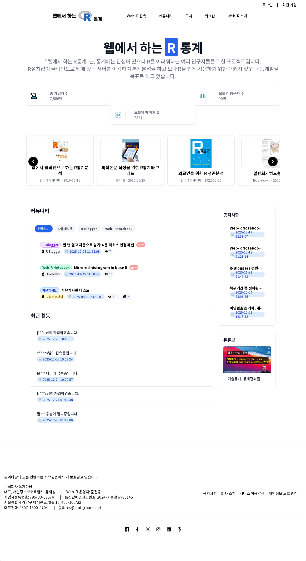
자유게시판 (65, 228)
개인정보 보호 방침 (283, 493)
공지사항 (210, 493)
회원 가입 (289, 4)
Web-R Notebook (118, 228)
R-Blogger (89, 228)
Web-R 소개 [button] (237, 15)
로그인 (267, 4)
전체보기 (43, 228)
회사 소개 (228, 493)
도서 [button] (188, 15)
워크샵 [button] (210, 15)
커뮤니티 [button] (166, 15)
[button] (60, 160)
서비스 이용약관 (252, 493)
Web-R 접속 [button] (136, 15)
